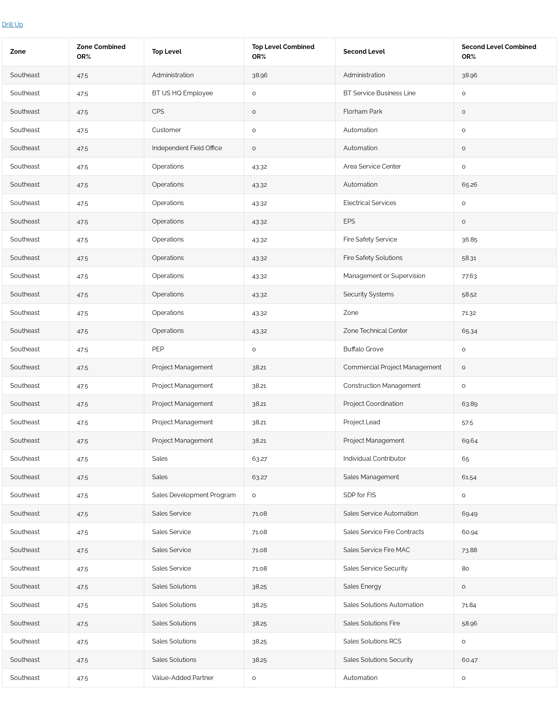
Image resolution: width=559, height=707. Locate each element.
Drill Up (12, 24)
